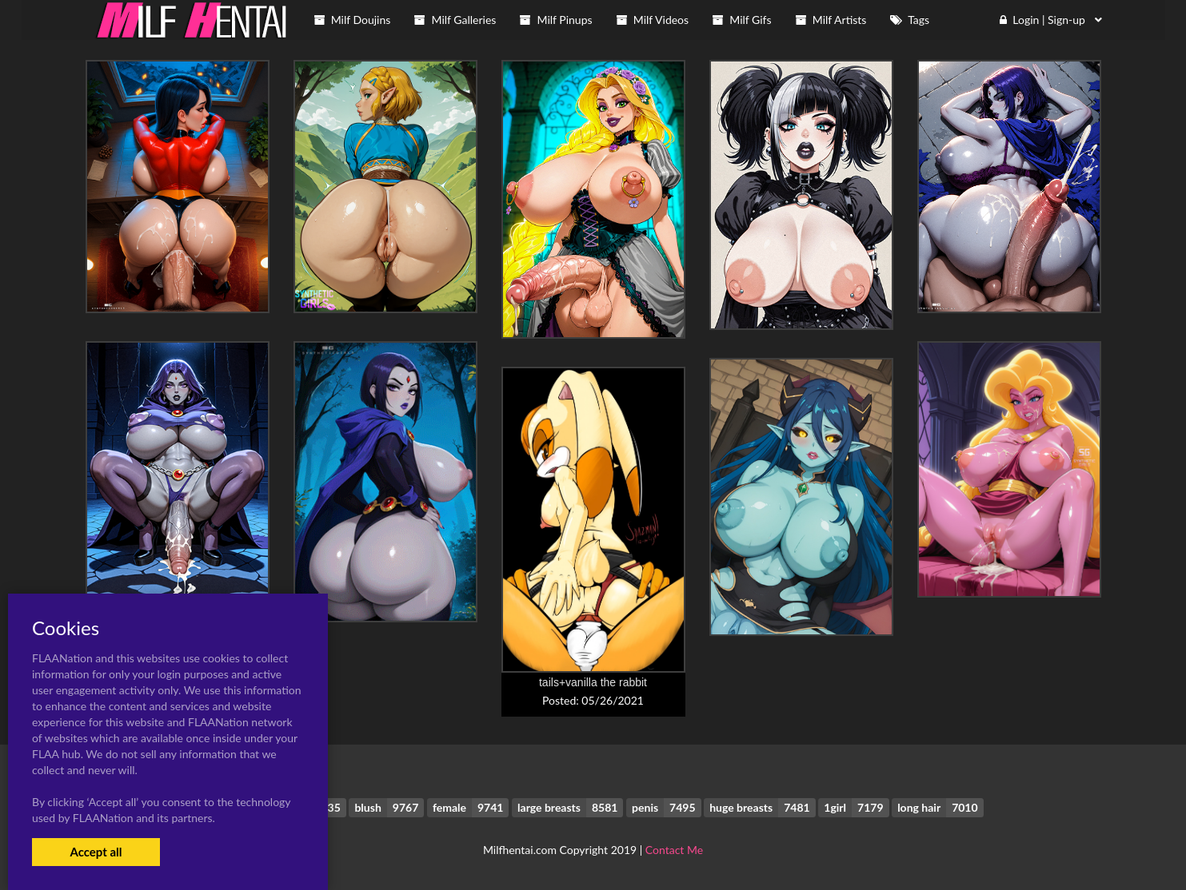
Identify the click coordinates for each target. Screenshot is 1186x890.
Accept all (96, 851)
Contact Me (674, 849)
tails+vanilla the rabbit (593, 682)
